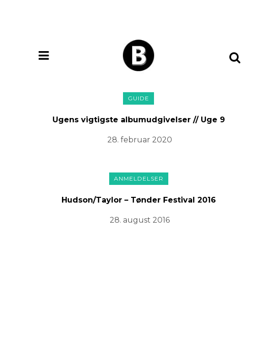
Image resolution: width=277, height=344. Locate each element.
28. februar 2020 (139, 139)
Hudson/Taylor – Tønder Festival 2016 (139, 199)
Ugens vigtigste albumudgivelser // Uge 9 (138, 119)
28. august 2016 (140, 220)
